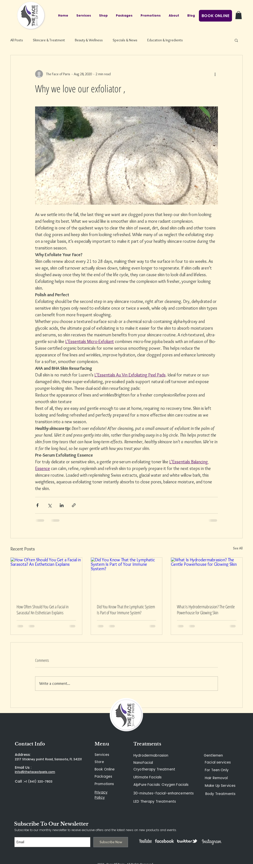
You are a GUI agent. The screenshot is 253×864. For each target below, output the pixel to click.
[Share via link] (73, 505)
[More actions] (215, 74)
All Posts (16, 40)
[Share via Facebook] (37, 505)
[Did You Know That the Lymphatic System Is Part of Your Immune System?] (126, 578)
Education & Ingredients (165, 40)
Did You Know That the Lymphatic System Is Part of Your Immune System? (126, 610)
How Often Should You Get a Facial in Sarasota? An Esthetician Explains (43, 610)
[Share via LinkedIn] (61, 505)
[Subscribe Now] (110, 842)
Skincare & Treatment (49, 40)
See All (238, 548)
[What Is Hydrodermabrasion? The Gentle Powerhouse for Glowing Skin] (206, 578)
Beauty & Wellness (89, 40)
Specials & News (125, 40)
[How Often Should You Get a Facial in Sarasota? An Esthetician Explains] (46, 578)
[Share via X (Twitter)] (49, 505)
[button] (238, 15)
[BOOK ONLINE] (215, 16)
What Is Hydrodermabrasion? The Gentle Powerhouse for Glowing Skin (206, 610)
